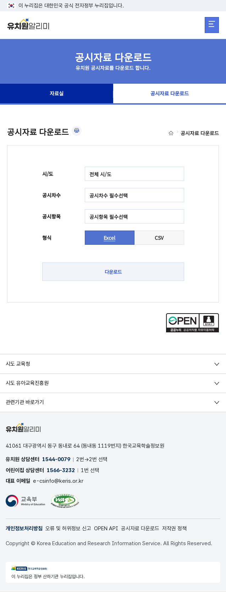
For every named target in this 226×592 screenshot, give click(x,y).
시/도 (47, 173)
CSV (159, 237)
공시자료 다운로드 (169, 94)
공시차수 (51, 195)
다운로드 (113, 271)
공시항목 (51, 216)
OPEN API (106, 529)
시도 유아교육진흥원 (27, 383)
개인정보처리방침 (24, 529)
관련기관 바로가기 (25, 402)
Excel (109, 237)
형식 (46, 237)
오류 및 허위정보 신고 (68, 529)
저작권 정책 (174, 529)
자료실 (56, 94)
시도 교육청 (18, 364)
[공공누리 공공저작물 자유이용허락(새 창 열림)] (192, 330)
